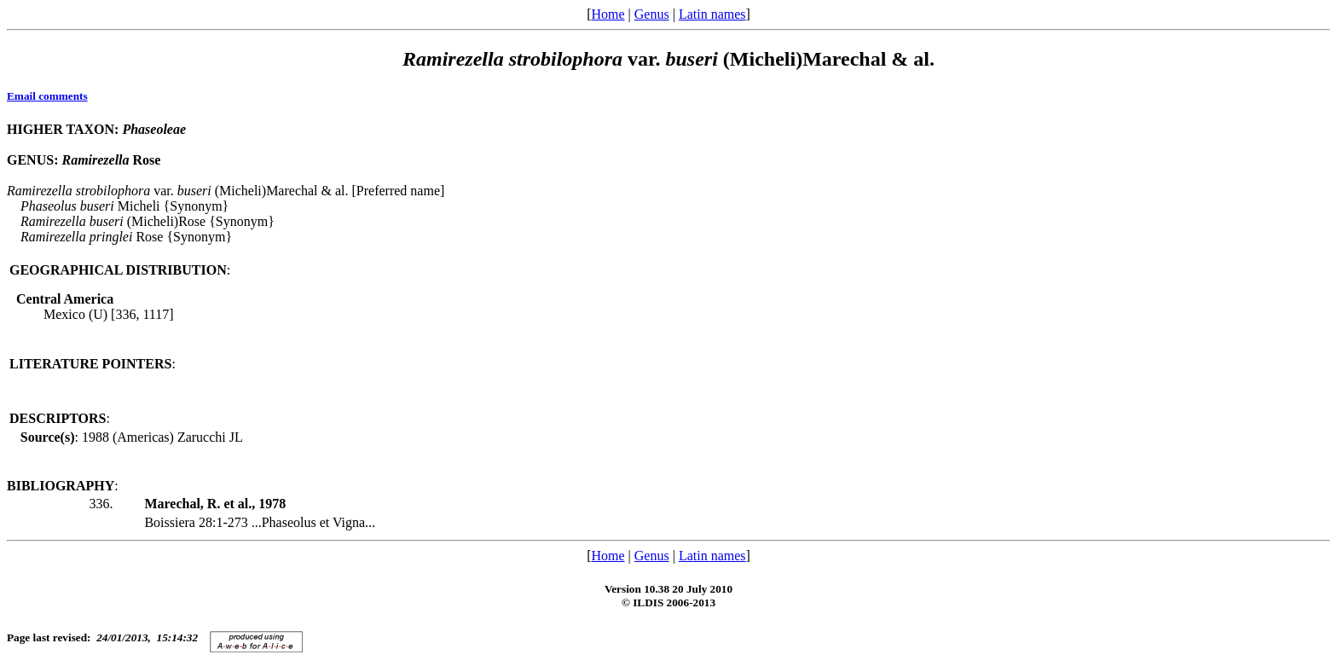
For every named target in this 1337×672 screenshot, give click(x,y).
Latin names (712, 14)
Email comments (47, 96)
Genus (651, 14)
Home (607, 14)
